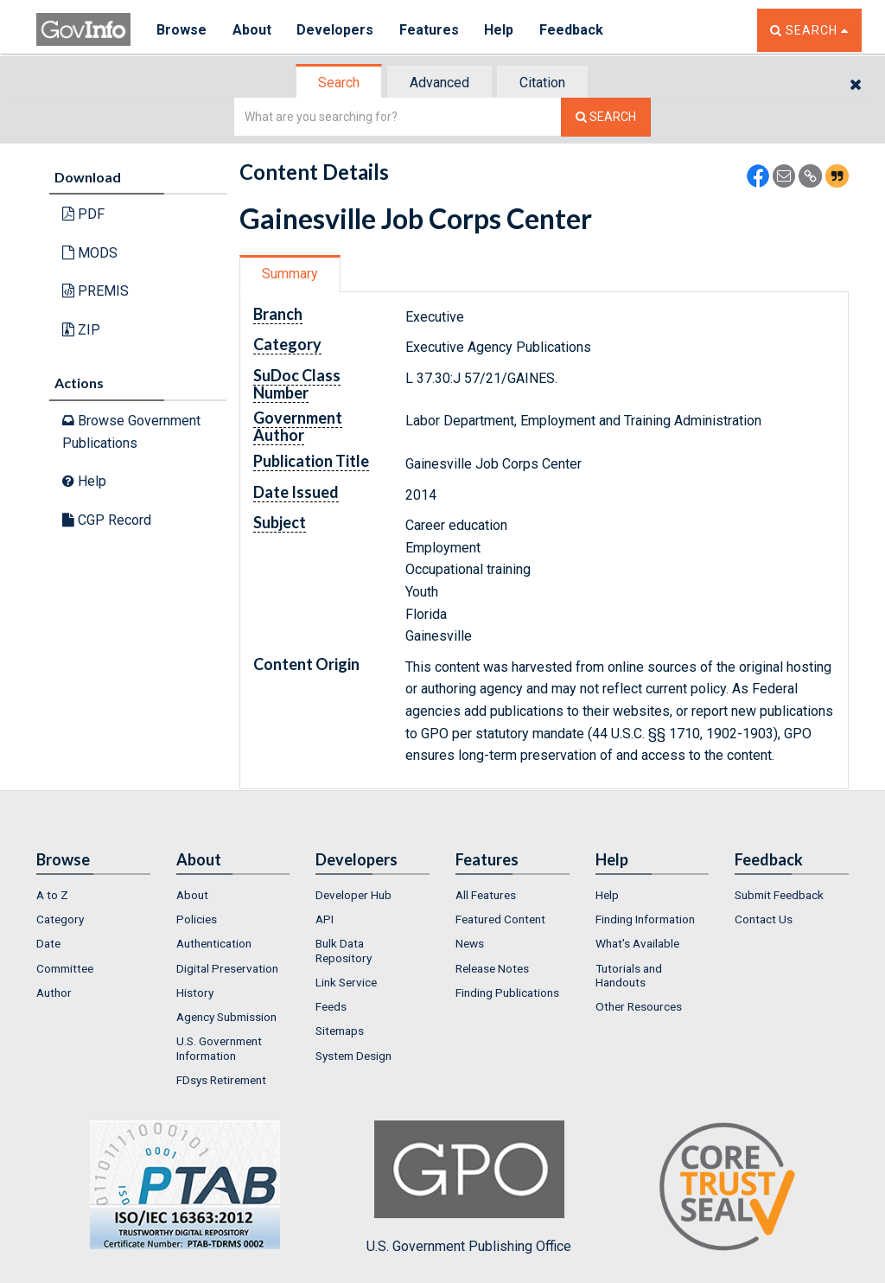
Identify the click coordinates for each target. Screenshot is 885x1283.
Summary (290, 273)
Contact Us (764, 919)
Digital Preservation (227, 968)
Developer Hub (353, 895)
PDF (83, 214)
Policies (196, 919)
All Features (485, 895)
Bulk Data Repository (343, 950)
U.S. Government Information (219, 1048)
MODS (90, 253)
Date (48, 943)
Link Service (346, 982)
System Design (353, 1056)
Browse (181, 30)
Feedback (573, 30)
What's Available (637, 943)
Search (339, 82)
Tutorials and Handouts (628, 975)
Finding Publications (507, 992)
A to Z (52, 895)
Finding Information (645, 919)
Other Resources (638, 1006)
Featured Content (500, 919)
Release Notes (492, 968)
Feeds (331, 1006)
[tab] (340, 82)
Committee (64, 968)
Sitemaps (339, 1030)
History (194, 992)
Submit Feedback (779, 895)
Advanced (439, 82)
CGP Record (106, 520)
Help (500, 30)
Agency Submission (226, 1017)
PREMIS (95, 291)
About (251, 30)
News (469, 943)
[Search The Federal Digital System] (606, 117)
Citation (542, 82)
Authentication (213, 943)
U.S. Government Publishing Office (468, 1187)
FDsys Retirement (221, 1080)
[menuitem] (93, 895)
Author (54, 992)
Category (60, 919)
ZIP (81, 330)
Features (430, 30)
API (324, 919)
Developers (335, 30)
